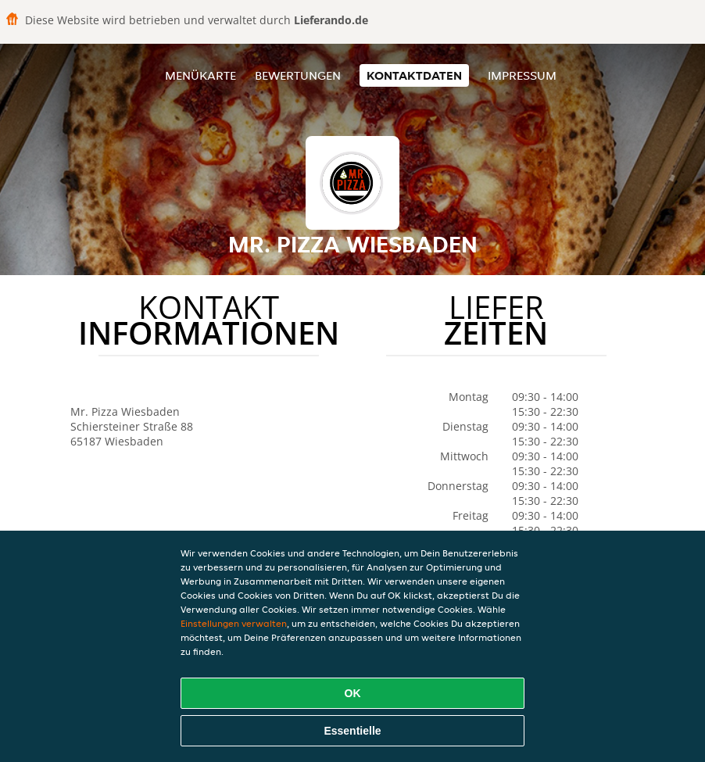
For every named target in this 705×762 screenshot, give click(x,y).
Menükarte (200, 75)
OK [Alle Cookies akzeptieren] (353, 693)
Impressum (522, 75)
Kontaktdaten (414, 75)
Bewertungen (298, 75)
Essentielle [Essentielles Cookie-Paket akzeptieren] (352, 730)
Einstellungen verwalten (234, 623)
